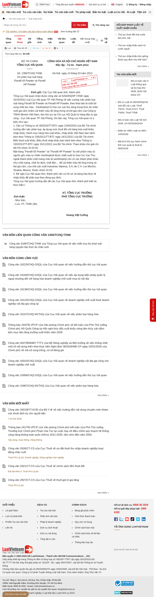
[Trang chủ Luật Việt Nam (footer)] (17, 553)
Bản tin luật (99, 12)
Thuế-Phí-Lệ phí (16, 457)
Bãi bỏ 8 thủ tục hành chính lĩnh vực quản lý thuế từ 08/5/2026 (132, 145)
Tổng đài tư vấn (47, 539)
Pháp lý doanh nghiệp (50, 522)
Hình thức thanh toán (85, 516)
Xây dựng (12, 440)
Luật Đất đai (49, 593)
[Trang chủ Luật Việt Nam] (15, 4)
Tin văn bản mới (64, 12)
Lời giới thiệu (11, 510)
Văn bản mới (13, 12)
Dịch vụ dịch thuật (49, 527)
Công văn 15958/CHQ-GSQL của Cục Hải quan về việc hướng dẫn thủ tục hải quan (57, 375)
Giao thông (24, 440)
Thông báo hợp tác (84, 542)
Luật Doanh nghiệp (32, 593)
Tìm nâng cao (100, 25)
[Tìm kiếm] (79, 25)
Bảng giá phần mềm (84, 510)
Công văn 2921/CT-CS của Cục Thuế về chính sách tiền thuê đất (46, 466)
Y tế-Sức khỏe (15, 419)
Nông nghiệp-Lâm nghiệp (52, 457)
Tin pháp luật (83, 12)
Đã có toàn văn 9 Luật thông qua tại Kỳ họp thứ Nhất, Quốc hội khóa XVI (139, 88)
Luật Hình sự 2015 (66, 593)
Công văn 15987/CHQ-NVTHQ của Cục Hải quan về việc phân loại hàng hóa (53, 385)
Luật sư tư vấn (116, 12)
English (117, 4)
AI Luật (131, 12)
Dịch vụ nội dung (48, 533)
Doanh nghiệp (31, 457)
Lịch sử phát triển (13, 516)
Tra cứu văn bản (32, 12)
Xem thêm (103, 395)
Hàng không (36, 440)
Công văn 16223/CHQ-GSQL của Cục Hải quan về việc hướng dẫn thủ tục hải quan (57, 264)
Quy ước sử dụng (83, 522)
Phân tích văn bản (49, 516)
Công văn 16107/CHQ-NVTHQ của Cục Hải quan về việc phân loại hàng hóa (53, 314)
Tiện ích (141, 12)
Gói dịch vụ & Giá (97, 4)
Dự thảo (48, 12)
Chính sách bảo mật (84, 527)
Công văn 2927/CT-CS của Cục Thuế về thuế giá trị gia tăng (43, 480)
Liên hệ (9, 527)
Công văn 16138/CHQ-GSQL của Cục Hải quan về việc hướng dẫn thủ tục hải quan (57, 289)
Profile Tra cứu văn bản (16, 522)
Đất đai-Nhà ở (15, 471)
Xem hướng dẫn (70, 31)
